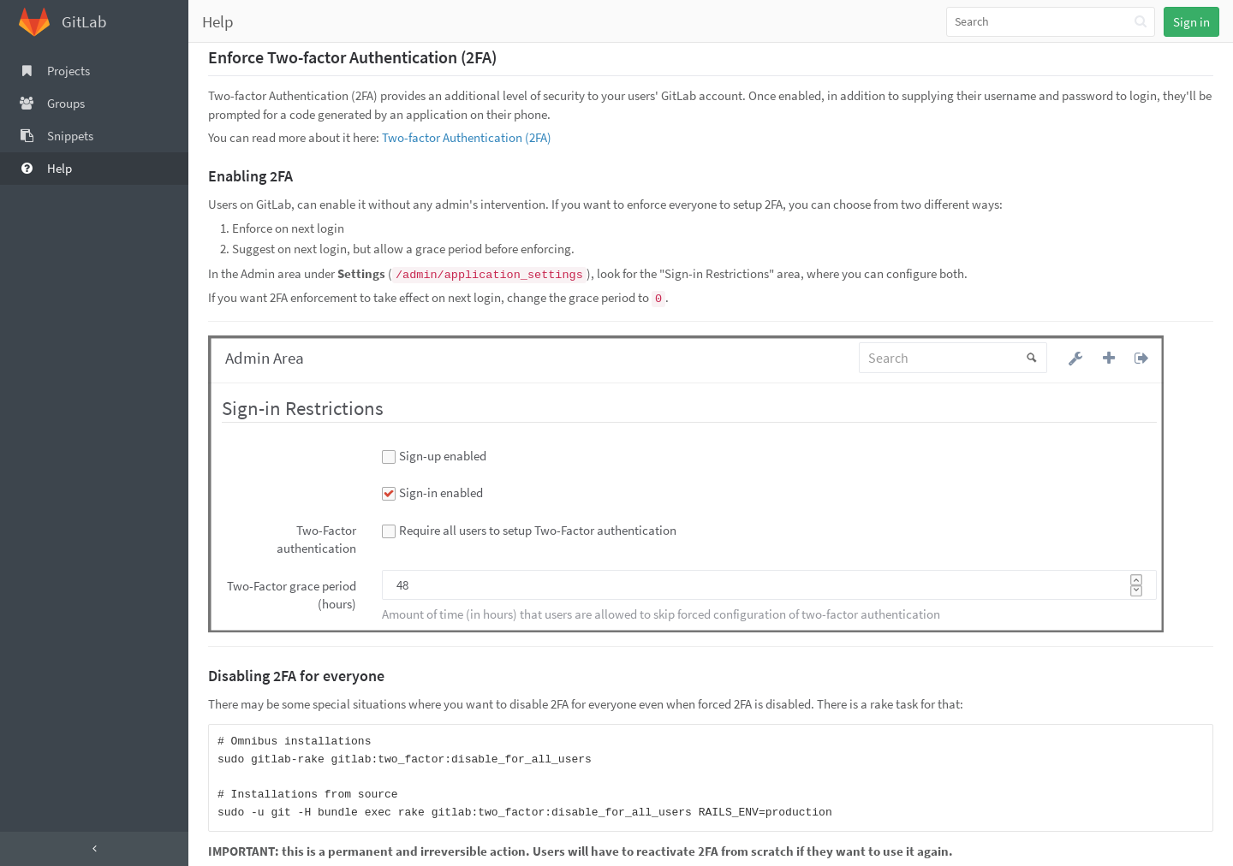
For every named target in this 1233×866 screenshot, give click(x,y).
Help (218, 21)
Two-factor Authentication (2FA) (466, 137)
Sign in (1191, 22)
